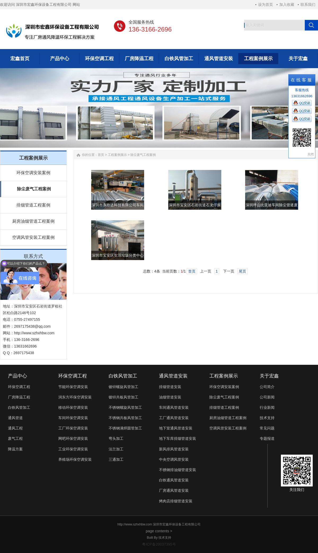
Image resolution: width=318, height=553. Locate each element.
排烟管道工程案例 (33, 205)
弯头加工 (116, 438)
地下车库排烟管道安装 (177, 438)
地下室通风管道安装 (175, 428)
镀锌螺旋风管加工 (123, 387)
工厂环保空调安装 (73, 428)
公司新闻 (267, 397)
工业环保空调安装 (73, 449)
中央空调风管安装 (174, 459)
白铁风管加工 (19, 407)
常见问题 (267, 428)
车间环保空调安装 (73, 418)
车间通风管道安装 (174, 407)
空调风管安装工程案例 (33, 237)
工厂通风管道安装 (174, 418)
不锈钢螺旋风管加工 (125, 407)
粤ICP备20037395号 (159, 544)
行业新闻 (267, 407)
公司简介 (267, 387)
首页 (101, 155)
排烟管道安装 (170, 387)
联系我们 (308, 4)
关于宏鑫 (269, 376)
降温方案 (15, 449)
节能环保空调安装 (73, 387)
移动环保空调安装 (73, 407)
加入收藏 (286, 4)
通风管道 (15, 418)
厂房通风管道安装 (174, 490)
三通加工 (116, 459)
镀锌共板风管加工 (123, 397)
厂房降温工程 (19, 397)
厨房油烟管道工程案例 (33, 221)
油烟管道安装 (170, 397)
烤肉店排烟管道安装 (175, 501)
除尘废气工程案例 (34, 189)
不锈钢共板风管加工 (125, 418)
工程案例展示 (117, 155)
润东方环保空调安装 (75, 397)
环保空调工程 (19, 387)
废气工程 (15, 438)
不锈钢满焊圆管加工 (125, 428)
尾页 (242, 271)
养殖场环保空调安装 (75, 459)
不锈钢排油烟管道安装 (177, 470)
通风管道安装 (173, 376)
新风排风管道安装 (174, 449)
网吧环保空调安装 (73, 438)
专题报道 (267, 438)
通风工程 (15, 428)
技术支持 (267, 418)
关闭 (310, 154)
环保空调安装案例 (33, 172)
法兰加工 (116, 449)
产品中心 (17, 376)
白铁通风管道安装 (174, 480)
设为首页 (265, 4)
